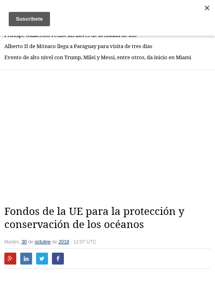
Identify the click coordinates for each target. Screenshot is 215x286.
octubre (43, 242)
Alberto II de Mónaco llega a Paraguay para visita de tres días (78, 46)
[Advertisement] (109, 137)
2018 (64, 242)
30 (24, 242)
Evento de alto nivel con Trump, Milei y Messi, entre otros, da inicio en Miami (97, 57)
